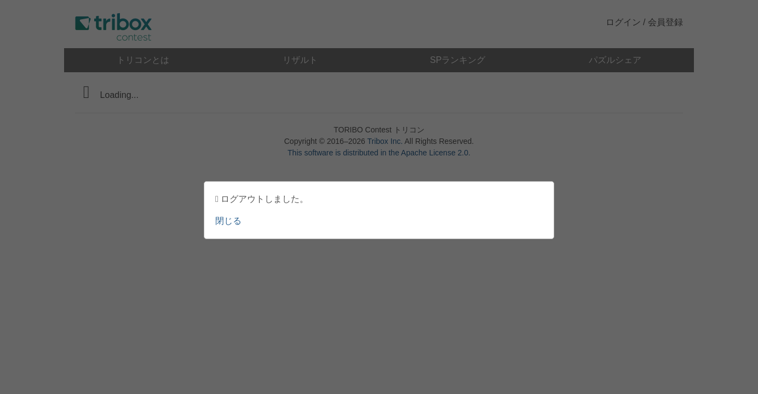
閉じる (228, 220)
